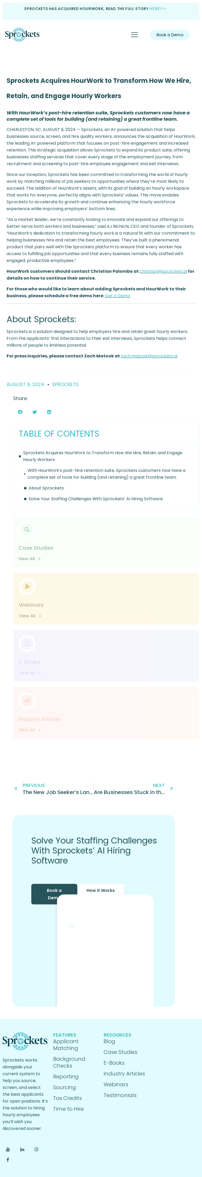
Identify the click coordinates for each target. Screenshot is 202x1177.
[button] (20, 412)
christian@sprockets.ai (163, 271)
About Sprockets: (46, 488)
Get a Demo (117, 296)
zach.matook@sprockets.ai (149, 356)
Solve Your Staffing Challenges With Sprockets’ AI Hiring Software (96, 499)
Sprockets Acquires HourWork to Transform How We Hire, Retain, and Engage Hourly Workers (102, 456)
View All (29, 559)
